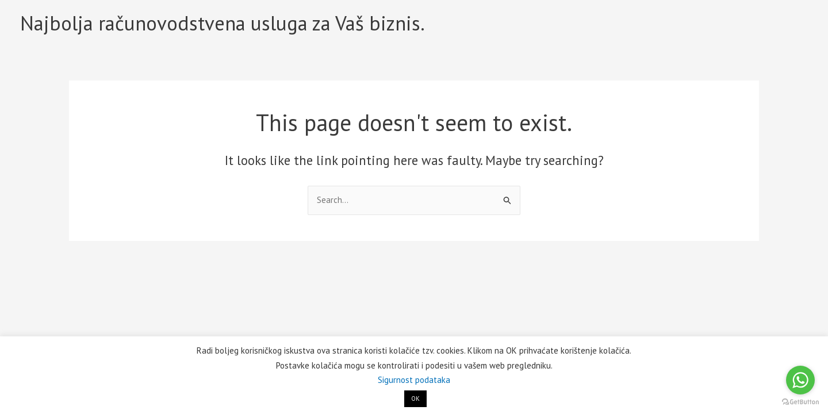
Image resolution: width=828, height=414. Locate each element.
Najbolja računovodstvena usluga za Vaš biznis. (222, 23)
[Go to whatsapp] (800, 380)
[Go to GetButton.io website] (800, 402)
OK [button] (415, 398)
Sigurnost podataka (414, 379)
